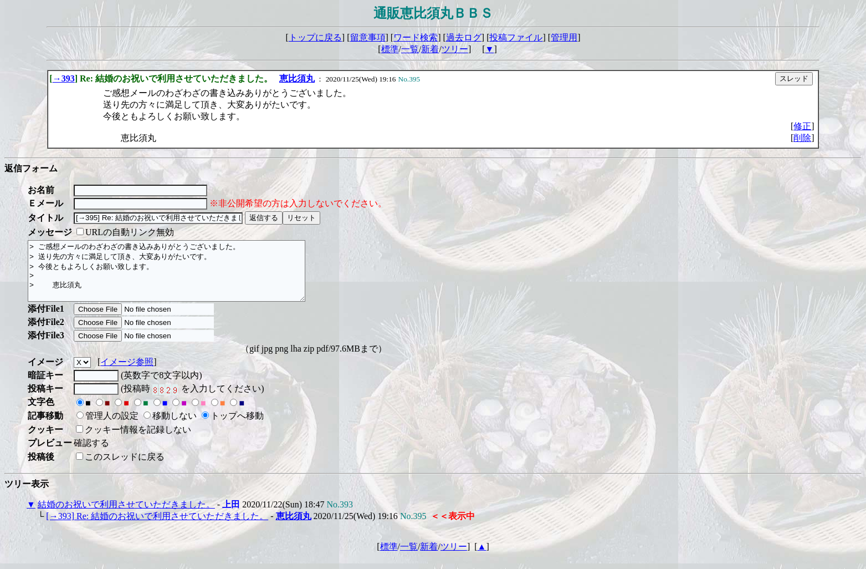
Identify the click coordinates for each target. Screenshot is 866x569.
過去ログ (463, 37)
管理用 (564, 37)
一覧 (410, 49)
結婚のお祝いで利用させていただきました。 (126, 516)
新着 (430, 49)
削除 (802, 138)
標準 (390, 49)
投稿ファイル (515, 37)
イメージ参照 (126, 373)
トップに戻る (315, 37)
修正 (802, 126)
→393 (64, 78)
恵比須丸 (297, 78)
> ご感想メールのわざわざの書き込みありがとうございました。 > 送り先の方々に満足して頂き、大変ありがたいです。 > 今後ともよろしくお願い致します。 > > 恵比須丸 (183, 276)
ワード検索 (415, 37)
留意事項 (368, 37)
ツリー (455, 49)
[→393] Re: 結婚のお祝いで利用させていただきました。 (157, 527)
